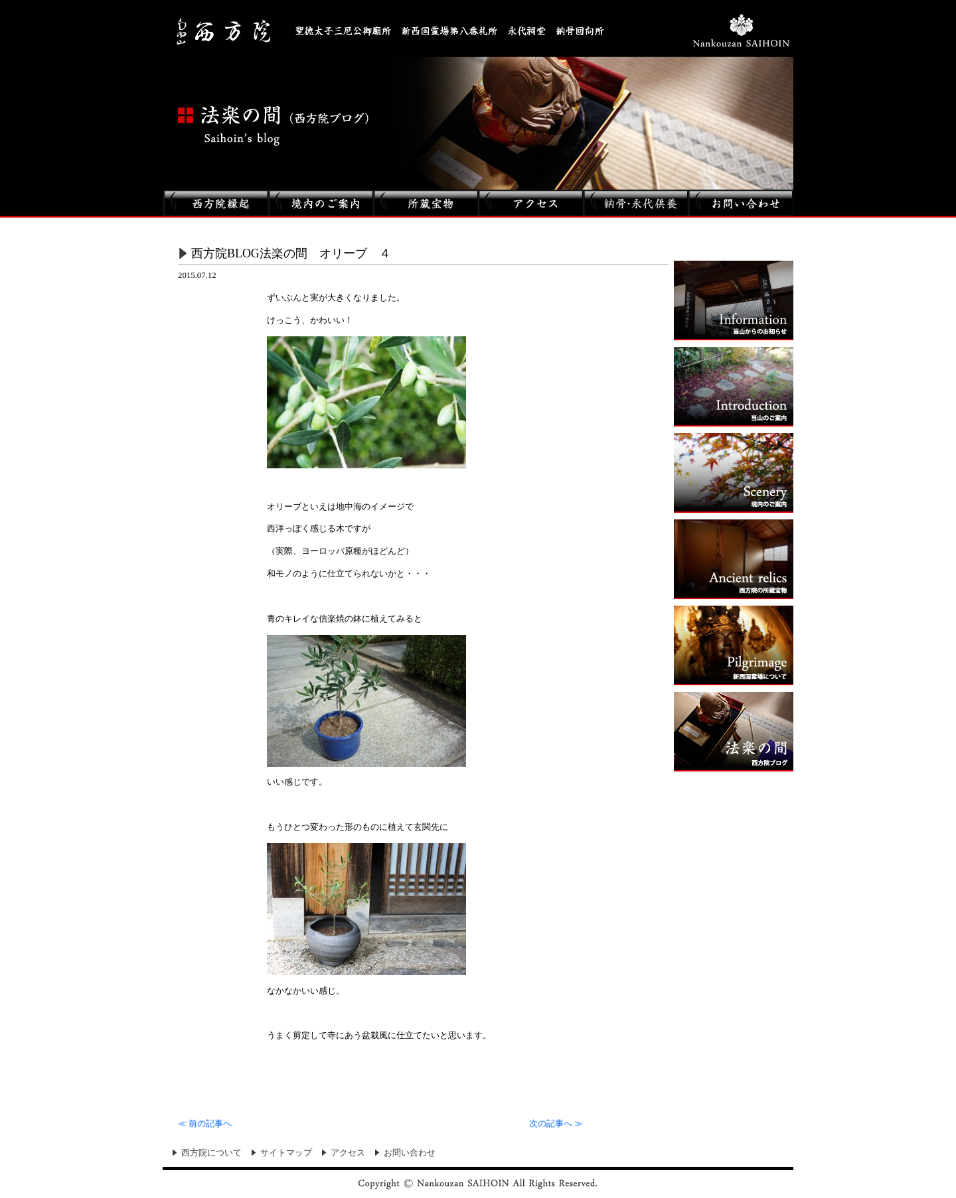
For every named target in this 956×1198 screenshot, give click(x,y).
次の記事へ (556, 1123)
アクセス (348, 1153)
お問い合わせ (410, 1153)
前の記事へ (205, 1123)
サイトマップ (286, 1153)
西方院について (211, 1153)
